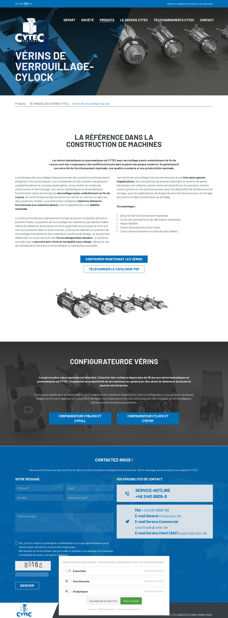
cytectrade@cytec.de (151, 527)
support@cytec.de (193, 533)
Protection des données (128, 609)
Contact (92, 609)
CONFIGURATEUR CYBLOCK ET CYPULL (80, 418)
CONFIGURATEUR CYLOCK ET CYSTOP (148, 418)
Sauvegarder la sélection (103, 600)
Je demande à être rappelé (90, 507)
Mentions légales (106, 609)
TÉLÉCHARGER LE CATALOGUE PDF (114, 269)
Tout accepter (131, 600)
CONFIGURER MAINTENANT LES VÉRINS (114, 259)
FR (25, 3)
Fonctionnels (81, 581)
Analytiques (80, 591)
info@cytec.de (170, 516)
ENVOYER (27, 586)
